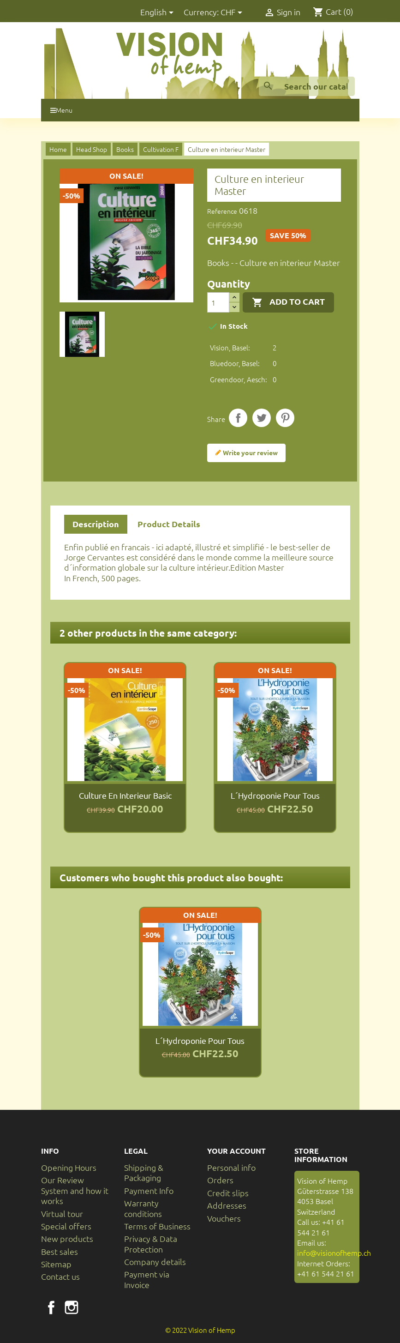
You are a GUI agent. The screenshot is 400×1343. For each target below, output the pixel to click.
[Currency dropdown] (233, 12)
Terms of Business (157, 1226)
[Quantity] (218, 302)
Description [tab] (95, 523)
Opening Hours (68, 1167)
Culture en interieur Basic (125, 795)
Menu (61, 109)
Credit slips (228, 1192)
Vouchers (224, 1218)
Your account (236, 1151)
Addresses (226, 1205)
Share (238, 418)
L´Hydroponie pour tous (275, 795)
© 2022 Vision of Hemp (200, 1330)
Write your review (246, 453)
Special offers (66, 1226)
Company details (155, 1261)
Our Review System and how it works (74, 1190)
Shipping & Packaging (143, 1172)
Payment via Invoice (146, 1279)
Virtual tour (62, 1213)
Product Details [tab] (168, 523)
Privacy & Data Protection (150, 1243)
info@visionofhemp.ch (334, 1252)
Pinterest (285, 418)
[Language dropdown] (158, 12)
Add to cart (288, 302)
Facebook (51, 1307)
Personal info (231, 1167)
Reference (222, 211)
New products (67, 1238)
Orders (220, 1179)
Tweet (261, 418)
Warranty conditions (143, 1208)
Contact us (60, 1276)
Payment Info (148, 1190)
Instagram (71, 1307)
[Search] (307, 86)
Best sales (59, 1251)
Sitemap (56, 1264)
